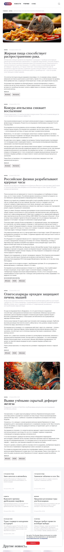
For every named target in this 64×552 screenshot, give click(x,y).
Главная (5, 10)
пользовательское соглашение (37, 538)
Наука (10, 10)
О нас (34, 4)
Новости (17, 4)
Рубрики (26, 4)
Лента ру (6, 163)
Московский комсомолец (12, 278)
